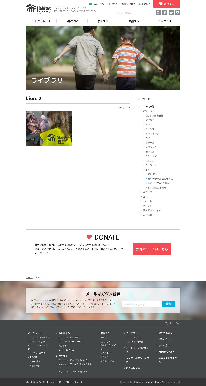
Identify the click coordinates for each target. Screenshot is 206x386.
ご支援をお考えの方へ (169, 359)
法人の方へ (105, 357)
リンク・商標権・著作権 (137, 360)
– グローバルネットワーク (38, 347)
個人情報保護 (133, 368)
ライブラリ (131, 333)
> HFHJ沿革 (35, 361)
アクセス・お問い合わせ (123, 3)
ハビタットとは (36, 333)
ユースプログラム (66, 349)
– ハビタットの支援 (36, 353)
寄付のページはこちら (152, 249)
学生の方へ (164, 339)
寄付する (104, 337)
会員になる (105, 341)
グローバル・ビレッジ (68, 337)
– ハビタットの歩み (36, 341)
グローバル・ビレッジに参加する (73, 360)
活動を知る (64, 333)
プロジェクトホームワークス (71, 341)
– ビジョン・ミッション (38, 337)
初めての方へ (165, 333)
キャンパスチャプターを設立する (73, 371)
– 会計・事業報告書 (134, 341)
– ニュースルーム (133, 337)
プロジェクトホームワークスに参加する (75, 365)
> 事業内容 (34, 365)
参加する (63, 356)
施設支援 (62, 345)
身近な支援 (105, 353)
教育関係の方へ (107, 361)
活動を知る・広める (108, 347)
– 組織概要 (32, 357)
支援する (105, 333)
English (146, 3)
